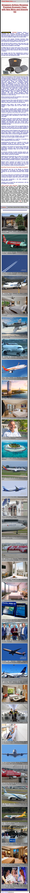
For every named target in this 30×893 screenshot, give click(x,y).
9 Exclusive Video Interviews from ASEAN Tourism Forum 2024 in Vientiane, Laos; (15, 195)
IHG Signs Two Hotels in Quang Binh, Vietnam (14, 390)
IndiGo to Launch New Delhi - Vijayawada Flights (14, 489)
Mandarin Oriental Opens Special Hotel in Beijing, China (15, 207)
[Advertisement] (11, 23)
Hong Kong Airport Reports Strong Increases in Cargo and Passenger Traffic (14, 508)
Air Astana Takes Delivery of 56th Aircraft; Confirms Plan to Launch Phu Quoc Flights (14, 674)
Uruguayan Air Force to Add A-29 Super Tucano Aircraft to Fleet (14, 327)
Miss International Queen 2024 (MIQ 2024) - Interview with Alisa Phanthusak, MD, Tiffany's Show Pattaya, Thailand (15, 188)
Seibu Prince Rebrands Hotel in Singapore (14, 694)
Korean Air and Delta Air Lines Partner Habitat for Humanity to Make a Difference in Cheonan (14, 734)
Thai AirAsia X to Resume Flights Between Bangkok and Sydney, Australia (14, 550)
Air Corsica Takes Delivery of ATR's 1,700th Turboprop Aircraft (14, 285)
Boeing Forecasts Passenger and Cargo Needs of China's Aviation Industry (14, 265)
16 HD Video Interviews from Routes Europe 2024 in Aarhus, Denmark (15, 190)
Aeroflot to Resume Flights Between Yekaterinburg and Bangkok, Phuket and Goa (14, 653)
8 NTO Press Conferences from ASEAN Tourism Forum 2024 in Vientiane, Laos (15, 197)
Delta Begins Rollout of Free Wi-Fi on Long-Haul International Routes (14, 529)
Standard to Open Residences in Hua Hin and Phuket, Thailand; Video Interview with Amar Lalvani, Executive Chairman (15, 193)
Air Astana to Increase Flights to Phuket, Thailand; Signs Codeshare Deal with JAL (14, 349)
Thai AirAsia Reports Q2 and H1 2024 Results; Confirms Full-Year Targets (14, 775)
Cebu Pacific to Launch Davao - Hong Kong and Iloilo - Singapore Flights (14, 815)
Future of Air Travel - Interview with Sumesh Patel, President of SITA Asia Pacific (15, 186)
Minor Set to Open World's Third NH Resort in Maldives (14, 450)
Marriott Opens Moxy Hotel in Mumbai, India (14, 409)
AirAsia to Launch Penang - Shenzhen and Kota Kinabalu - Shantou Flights (14, 244)
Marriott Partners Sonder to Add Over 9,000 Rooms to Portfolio (14, 571)
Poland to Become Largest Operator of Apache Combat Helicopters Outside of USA (14, 835)
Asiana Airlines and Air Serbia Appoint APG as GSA (14, 470)
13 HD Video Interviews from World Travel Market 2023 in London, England (15, 198)
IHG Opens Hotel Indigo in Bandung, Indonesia (14, 591)
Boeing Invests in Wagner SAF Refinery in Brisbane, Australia (14, 632)
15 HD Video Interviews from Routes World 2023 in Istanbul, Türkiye (15, 202)
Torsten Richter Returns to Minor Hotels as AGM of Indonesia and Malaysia (14, 429)
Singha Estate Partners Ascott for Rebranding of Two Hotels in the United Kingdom (14, 856)
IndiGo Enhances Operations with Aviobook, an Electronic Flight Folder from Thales (14, 612)
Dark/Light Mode (6, 32)
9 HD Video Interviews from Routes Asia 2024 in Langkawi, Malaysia (15, 192)
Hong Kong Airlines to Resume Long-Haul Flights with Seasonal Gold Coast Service (14, 370)
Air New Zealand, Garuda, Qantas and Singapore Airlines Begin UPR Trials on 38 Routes (14, 754)
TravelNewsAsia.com (11, 892)
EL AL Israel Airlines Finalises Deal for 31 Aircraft (14, 796)
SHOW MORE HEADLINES (9, 889)
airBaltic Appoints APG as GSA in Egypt (14, 713)
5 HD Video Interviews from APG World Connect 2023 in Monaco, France (15, 200)
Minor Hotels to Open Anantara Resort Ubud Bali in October (14, 306)
